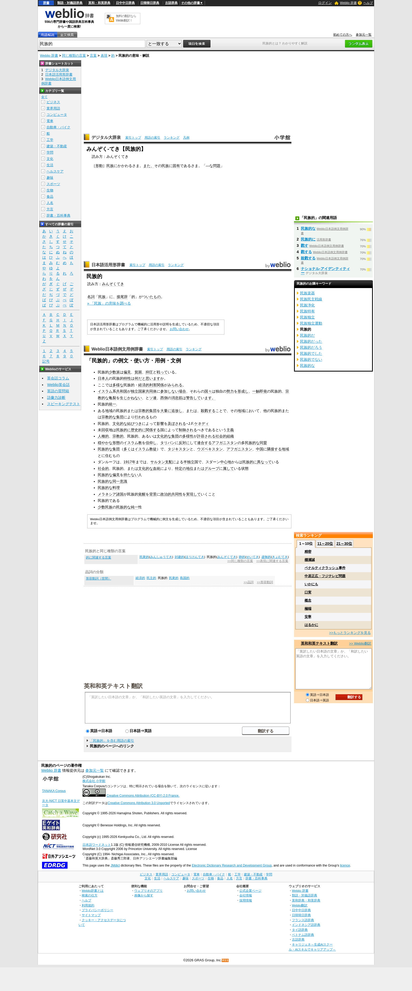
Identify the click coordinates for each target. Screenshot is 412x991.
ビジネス (53, 102)
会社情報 (245, 895)
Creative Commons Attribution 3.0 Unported (139, 803)
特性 (127, 378)
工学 (50, 140)
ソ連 (153, 398)
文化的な (119, 423)
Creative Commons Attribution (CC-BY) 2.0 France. (142, 795)
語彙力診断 (56, 397)
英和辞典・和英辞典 (306, 900)
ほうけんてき (194, 557)
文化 (50, 159)
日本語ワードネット (97, 845)
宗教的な (108, 417)
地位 (189, 468)
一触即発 (259, 391)
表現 (104, 56)
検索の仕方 (89, 895)
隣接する (274, 449)
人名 (50, 203)
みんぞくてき (113, 284)
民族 (110, 166)
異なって (264, 462)
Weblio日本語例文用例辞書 (117, 349)
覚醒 (142, 494)
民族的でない (311, 359)
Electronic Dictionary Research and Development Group (232, 865)
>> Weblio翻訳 (360, 643)
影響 (160, 423)
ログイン (325, 3)
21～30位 (344, 543)
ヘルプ (368, 3)
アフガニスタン (225, 443)
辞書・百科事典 (58, 215)
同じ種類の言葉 (74, 56)
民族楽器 (307, 293)
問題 (216, 166)
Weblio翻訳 (299, 905)
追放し (176, 411)
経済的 (143, 385)
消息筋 (176, 398)
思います (153, 378)
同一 (116, 481)
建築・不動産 (57, 146)
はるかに (311, 625)
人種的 (103, 436)
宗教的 (143, 411)
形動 (99, 166)
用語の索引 (152, 137)
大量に (165, 411)
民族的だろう (311, 347)
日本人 (103, 378)
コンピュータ (57, 115)
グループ (211, 468)
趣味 (50, 178)
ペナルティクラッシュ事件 (325, 568)
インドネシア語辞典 (306, 924)
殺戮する (208, 411)
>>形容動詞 (265, 582)
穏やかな (105, 443)
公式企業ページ (250, 890)
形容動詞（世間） (98, 578)
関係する (153, 430)
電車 (50, 121)
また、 (148, 166)
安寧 (308, 617)
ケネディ (201, 423)
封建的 (179, 557)
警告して (193, 398)
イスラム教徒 (146, 449)
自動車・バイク (58, 127)
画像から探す (143, 895)
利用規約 (88, 905)
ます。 (209, 398)
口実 (308, 592)
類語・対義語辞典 (70, 3)
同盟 (263, 443)
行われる (142, 417)
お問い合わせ (179, 329)
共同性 (176, 494)
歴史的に (138, 430)
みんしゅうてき (161, 557)
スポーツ (53, 184)
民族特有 (307, 311)
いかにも (311, 584)
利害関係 (156, 385)
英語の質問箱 (58, 391)
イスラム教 (132, 443)
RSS (225, 960)
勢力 (230, 391)
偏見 (127, 372)
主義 (230, 430)
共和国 (121, 391)
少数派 (114, 372)
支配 (168, 462)
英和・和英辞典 (99, 3)
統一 (112, 404)
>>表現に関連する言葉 (272, 560)
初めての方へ (342, 34)
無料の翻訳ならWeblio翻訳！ (126, 18)
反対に (184, 443)
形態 (116, 443)
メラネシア (107, 494)
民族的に (123, 430)
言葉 (93, 56)
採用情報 (245, 900)
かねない (134, 398)
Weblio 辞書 (348, 3)
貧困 (138, 372)
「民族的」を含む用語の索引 (112, 741)
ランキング (171, 137)
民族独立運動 (311, 323)
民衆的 (144, 557)
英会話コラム (58, 378)
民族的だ (307, 335)
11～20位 (325, 543)
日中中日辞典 (125, 3)
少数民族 (105, 507)
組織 (230, 436)
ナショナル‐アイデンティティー (325, 271)
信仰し (151, 443)
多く (127, 449)
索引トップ (133, 137)
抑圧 (149, 372)
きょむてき (280, 557)
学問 (50, 152)
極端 (308, 609)
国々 (208, 391)
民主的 (151, 578)
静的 (242, 557)
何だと (140, 378)
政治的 (165, 494)
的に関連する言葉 (98, 557)
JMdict (115, 865)
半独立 (188, 462)
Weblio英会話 (58, 385)
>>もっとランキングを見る (350, 633)
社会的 (220, 436)
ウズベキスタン (210, 449)
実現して (193, 494)
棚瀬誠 (310, 560)
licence (345, 865)
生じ (123, 398)
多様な (117, 385)
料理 (116, 488)
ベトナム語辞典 (303, 934)
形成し (243, 391)
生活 (50, 165)
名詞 (91, 297)
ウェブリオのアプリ (148, 890)
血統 (156, 468)
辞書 (46, 3)
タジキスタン (179, 449)
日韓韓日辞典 (149, 3)
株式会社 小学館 (94, 781)
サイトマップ (91, 915)
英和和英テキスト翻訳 (113, 686)
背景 (153, 494)
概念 (308, 600)
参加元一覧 (364, 34)
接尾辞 (122, 297)
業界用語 (53, 108)
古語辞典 (171, 3)
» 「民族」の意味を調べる (109, 303)
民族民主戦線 (311, 299)
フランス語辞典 (303, 920)
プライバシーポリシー (97, 910)
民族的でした (311, 353)
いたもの (153, 297)
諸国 (119, 494)
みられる (175, 385)
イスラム (105, 391)
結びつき (134, 423)
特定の (180, 468)
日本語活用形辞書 (108, 265)
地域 (108, 411)
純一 (134, 507)
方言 (50, 209)
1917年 (129, 462)
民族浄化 (307, 305)
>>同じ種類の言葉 (240, 560)
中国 (259, 449)
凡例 (186, 137)
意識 (123, 481)
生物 (50, 190)
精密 (308, 552)
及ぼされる (177, 423)
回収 (105, 430)
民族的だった (311, 341)
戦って (162, 372)
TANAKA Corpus (54, 791)
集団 (153, 411)
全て (44, 96)
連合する (204, 443)
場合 (182, 391)
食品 (50, 197)
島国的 (184, 578)
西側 (164, 398)
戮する (306, 252)
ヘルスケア (55, 171)
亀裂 (112, 398)
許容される (206, 436)
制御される (188, 430)
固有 (176, 166)
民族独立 (307, 317)
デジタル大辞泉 (106, 137)
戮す (304, 245)
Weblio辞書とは (93, 890)
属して (228, 468)
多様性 (187, 436)
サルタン (157, 462)
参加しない (169, 391)
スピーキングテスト (63, 404)
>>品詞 (248, 582)
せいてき (252, 557)
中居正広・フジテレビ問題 (325, 576)
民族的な (252, 443)
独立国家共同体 (144, 391)
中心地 (225, 462)
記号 (46, 361)
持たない (130, 475)
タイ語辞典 (300, 929)
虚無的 (266, 557)
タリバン (167, 443)
